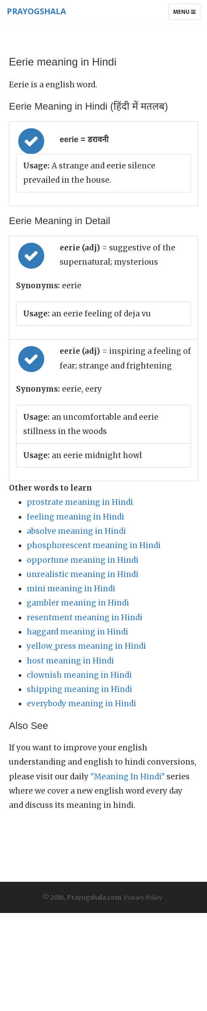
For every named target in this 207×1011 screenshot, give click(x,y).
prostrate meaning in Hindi (80, 502)
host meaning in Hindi (70, 661)
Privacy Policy (143, 897)
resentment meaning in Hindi (84, 617)
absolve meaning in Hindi (76, 531)
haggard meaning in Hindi (77, 632)
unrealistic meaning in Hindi (82, 574)
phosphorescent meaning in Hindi (94, 545)
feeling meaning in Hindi (75, 517)
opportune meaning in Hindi (82, 560)
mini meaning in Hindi (71, 589)
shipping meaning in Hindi (79, 689)
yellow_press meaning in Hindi (86, 646)
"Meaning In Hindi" (127, 777)
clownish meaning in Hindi (79, 675)
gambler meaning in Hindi (78, 603)
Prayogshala (36, 11)
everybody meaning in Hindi (81, 703)
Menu (186, 14)
